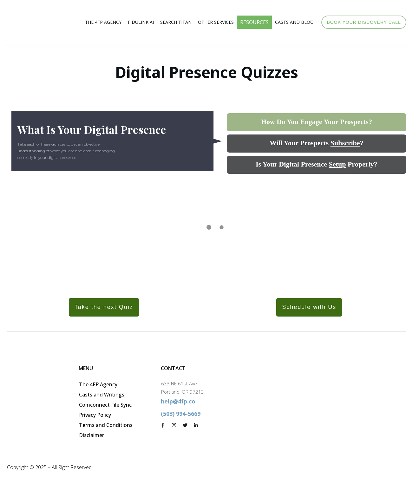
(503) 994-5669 (180, 413)
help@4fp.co (178, 401)
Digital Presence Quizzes (206, 72)
